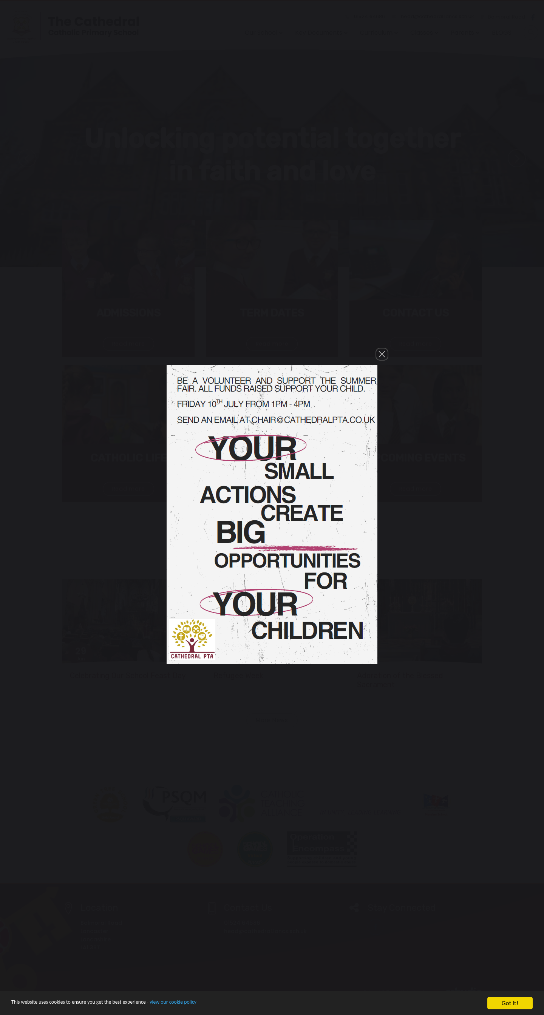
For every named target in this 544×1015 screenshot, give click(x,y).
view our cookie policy (211, 1008)
